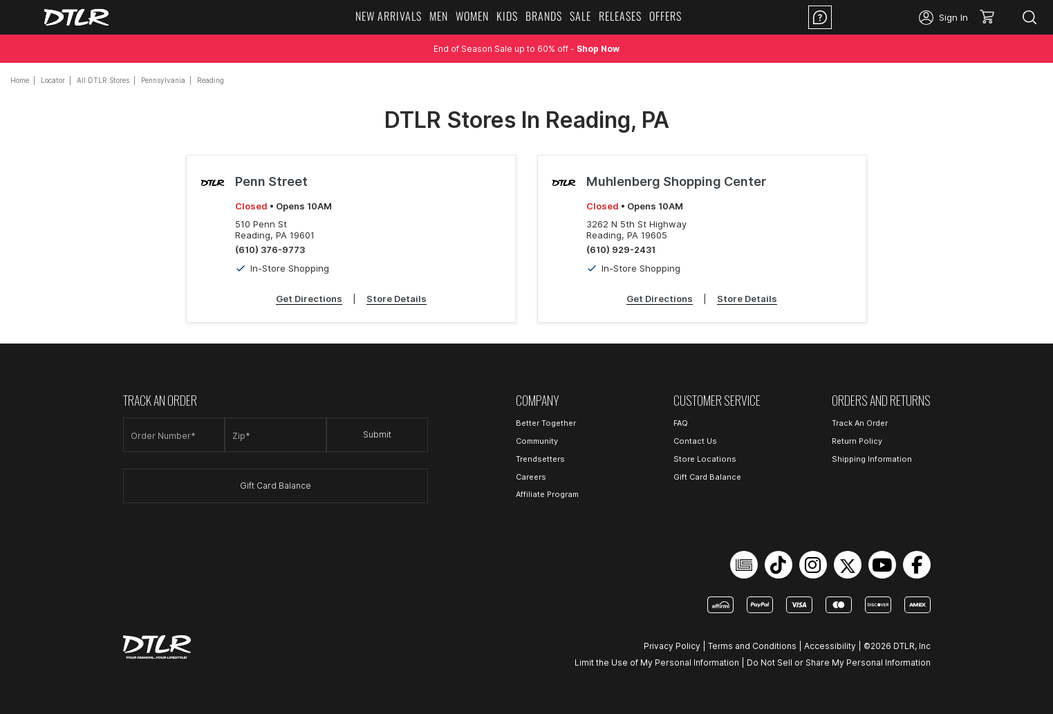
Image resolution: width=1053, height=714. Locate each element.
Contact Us (695, 441)
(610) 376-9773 (270, 249)
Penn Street (271, 181)
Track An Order (860, 423)
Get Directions (309, 298)
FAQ (680, 423)
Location (875, 17)
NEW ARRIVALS (388, 16)
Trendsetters (540, 459)
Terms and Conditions (752, 646)
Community (537, 441)
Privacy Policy (672, 646)
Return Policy (857, 441)
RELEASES (620, 16)
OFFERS (665, 16)
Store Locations (704, 459)
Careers (531, 477)
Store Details (396, 298)
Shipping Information (872, 459)
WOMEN (472, 16)
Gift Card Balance (275, 485)
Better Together (546, 423)
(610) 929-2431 (620, 249)
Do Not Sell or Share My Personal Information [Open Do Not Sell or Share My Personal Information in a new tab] (839, 662)
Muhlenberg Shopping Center (676, 181)
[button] (992, 17)
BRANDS (543, 16)
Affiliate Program (547, 494)
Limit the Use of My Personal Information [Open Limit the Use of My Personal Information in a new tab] (657, 662)
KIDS (507, 16)
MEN (438, 16)
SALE (580, 16)
